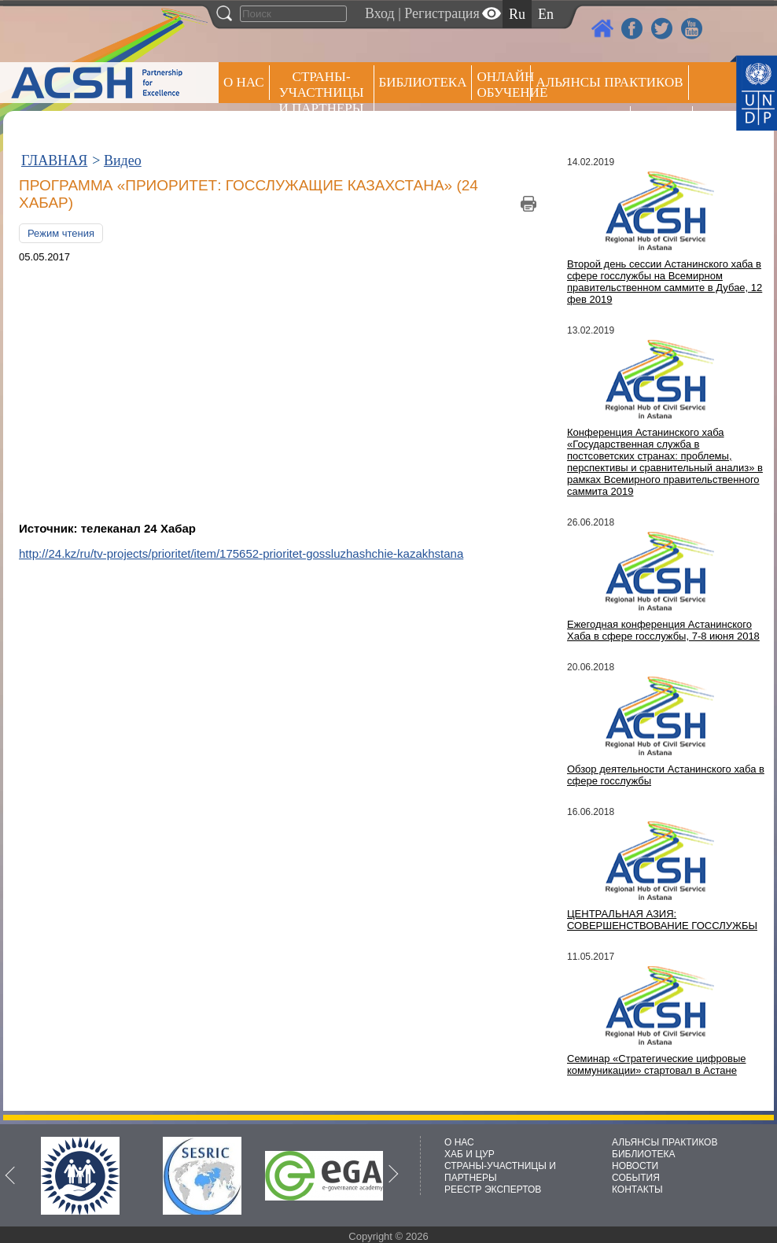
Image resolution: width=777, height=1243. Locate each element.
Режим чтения (61, 233)
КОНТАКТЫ (637, 1189)
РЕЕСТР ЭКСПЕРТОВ (664, 125)
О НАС (243, 82)
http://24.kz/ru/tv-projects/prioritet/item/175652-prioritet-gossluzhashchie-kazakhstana (241, 553)
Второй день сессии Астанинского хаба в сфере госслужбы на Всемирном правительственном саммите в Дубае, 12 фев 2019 (664, 281)
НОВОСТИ (635, 1165)
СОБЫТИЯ (636, 1177)
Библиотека (423, 82)
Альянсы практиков (609, 82)
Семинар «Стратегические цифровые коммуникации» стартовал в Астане (656, 1064)
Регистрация (441, 13)
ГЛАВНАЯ (54, 160)
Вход (380, 13)
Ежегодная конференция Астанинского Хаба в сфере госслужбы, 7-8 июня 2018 (663, 630)
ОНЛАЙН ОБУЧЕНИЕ (504, 84)
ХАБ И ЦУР (469, 1154)
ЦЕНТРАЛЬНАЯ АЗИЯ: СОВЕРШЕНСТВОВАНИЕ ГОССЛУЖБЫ (662, 919)
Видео (123, 160)
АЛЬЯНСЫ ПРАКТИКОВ (664, 1142)
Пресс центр (580, 123)
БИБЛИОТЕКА (644, 1154)
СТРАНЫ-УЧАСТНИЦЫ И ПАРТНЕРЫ (321, 92)
